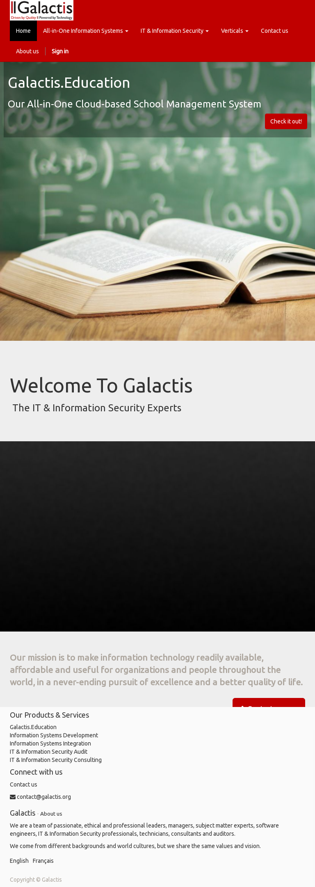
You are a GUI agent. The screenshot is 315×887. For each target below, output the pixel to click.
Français (43, 860)
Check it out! (286, 121)
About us (51, 813)
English (19, 860)
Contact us (23, 784)
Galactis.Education (33, 727)
